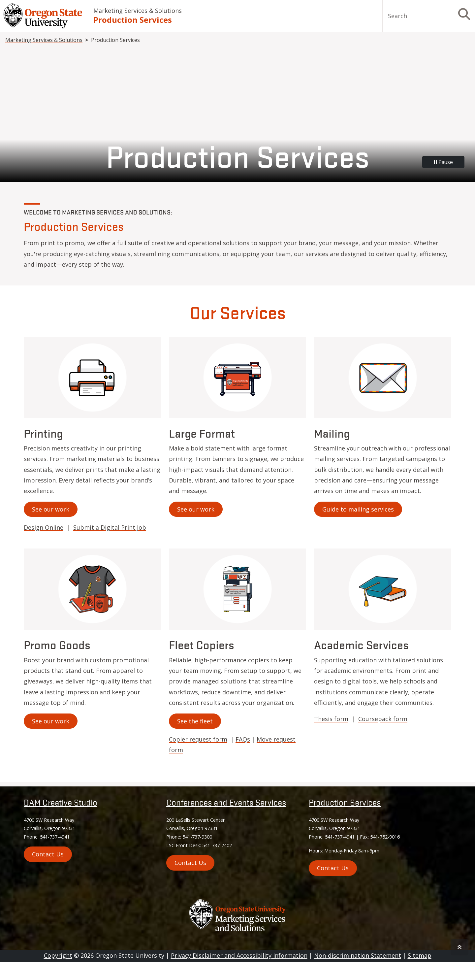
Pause (443, 162)
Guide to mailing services (358, 509)
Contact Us (190, 863)
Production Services (345, 802)
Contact (48, 854)
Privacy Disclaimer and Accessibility (239, 955)
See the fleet (195, 721)
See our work (50, 509)
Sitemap (419, 955)
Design (43, 527)
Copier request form (198, 739)
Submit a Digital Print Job (109, 527)
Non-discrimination (357, 955)
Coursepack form (382, 719)
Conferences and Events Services (226, 802)
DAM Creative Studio (60, 802)
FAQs (243, 739)
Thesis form (331, 719)
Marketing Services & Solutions (137, 11)
